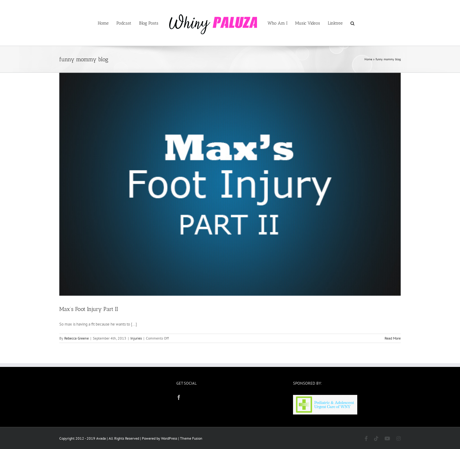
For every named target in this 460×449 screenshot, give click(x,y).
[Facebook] (178, 397)
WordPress (169, 438)
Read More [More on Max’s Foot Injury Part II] (393, 338)
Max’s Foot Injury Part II (88, 309)
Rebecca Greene (76, 338)
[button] (352, 23)
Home (368, 59)
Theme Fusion (191, 438)
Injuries (136, 338)
